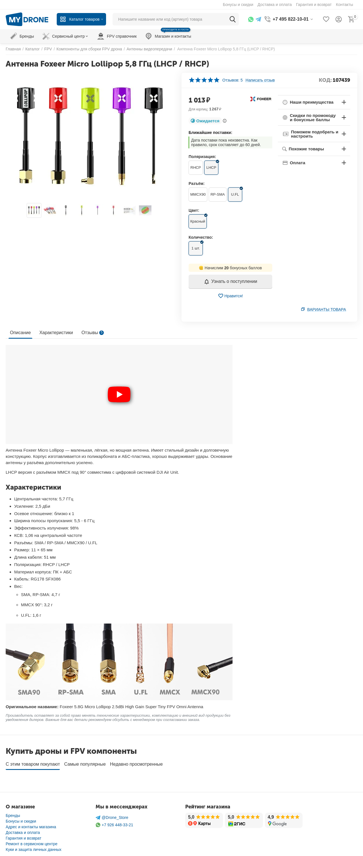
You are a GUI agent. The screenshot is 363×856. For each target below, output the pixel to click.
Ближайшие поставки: (210, 132)
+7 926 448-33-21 (114, 823)
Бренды (13, 813)
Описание (20, 332)
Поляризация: (202, 156)
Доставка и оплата (23, 830)
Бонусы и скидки (21, 819)
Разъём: (197, 183)
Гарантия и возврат (23, 836)
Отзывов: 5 (232, 80)
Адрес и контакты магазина (31, 825)
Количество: (201, 237)
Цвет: (194, 210)
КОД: (325, 80)
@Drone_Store (112, 815)
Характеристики (56, 332)
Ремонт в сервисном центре (32, 842)
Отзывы (92, 332)
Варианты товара (326, 309)
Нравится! (230, 296)
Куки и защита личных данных (34, 847)
